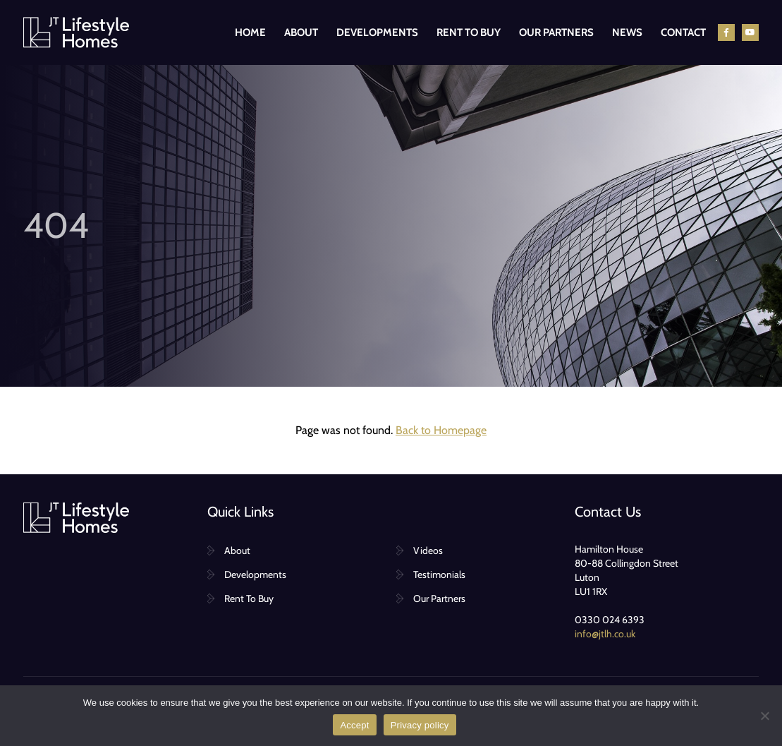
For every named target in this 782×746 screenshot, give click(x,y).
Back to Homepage (441, 430)
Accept (354, 725)
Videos (428, 550)
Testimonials (439, 574)
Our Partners (556, 32)
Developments (377, 32)
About (301, 32)
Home (250, 32)
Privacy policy (420, 725)
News (627, 32)
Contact (683, 32)
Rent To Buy (468, 32)
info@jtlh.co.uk (605, 633)
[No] (764, 716)
